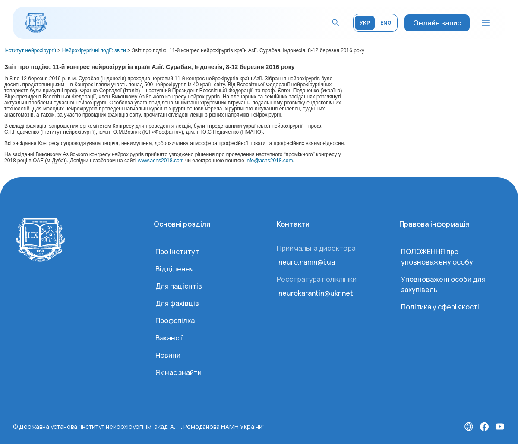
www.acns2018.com (161, 160)
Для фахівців (177, 303)
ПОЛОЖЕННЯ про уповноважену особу (437, 257)
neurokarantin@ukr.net (315, 293)
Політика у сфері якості (440, 307)
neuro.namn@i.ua (306, 262)
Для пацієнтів (178, 286)
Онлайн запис (437, 23)
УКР (365, 22)
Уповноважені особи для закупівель (443, 284)
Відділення (174, 269)
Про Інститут (177, 251)
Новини (167, 355)
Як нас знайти (178, 372)
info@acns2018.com (269, 160)
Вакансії (169, 338)
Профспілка (175, 320)
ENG (386, 22)
